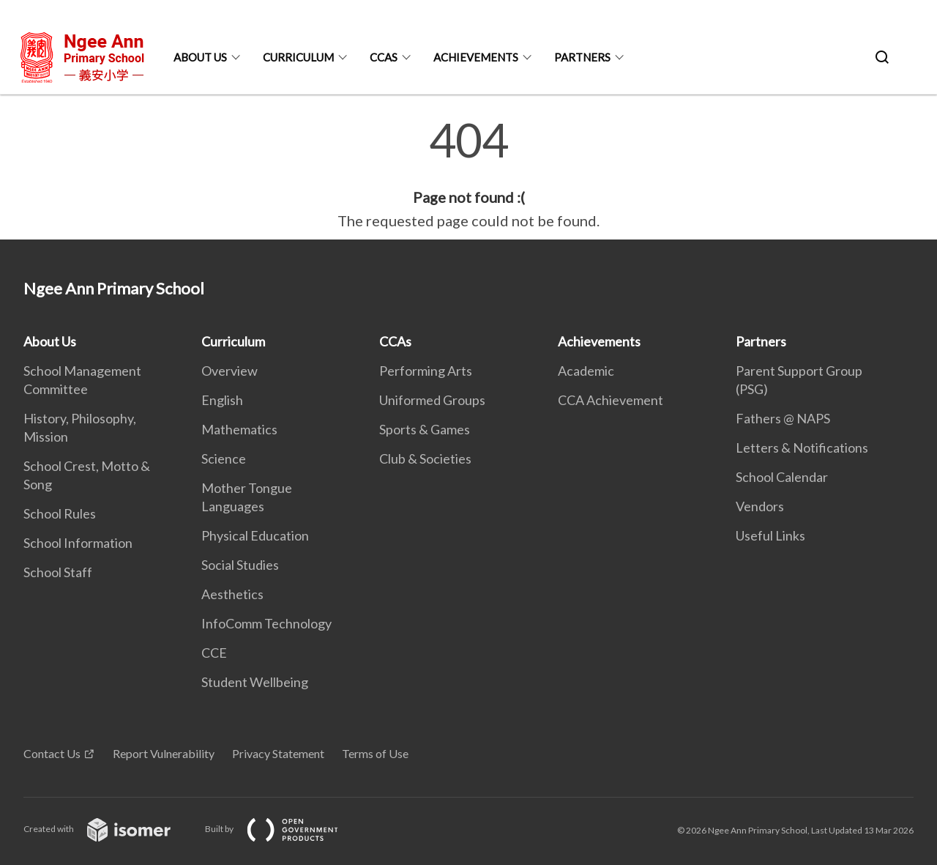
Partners (582, 57)
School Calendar (782, 477)
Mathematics (239, 429)
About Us (200, 57)
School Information (77, 543)
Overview (229, 371)
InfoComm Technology (266, 623)
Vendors (760, 506)
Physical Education (255, 535)
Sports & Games (424, 429)
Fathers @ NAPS (783, 418)
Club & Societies (425, 458)
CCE (214, 653)
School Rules (59, 513)
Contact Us (52, 753)
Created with (108, 828)
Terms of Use (375, 753)
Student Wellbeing (254, 682)
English (222, 400)
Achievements (475, 57)
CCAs (383, 57)
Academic (586, 371)
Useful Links (770, 535)
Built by (283, 828)
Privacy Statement (278, 753)
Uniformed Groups (432, 400)
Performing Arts (425, 371)
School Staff (57, 572)
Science (223, 458)
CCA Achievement (610, 400)
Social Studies (240, 565)
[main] (468, 174)
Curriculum (298, 57)
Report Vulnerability (163, 753)
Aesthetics (232, 594)
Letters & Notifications (802, 447)
